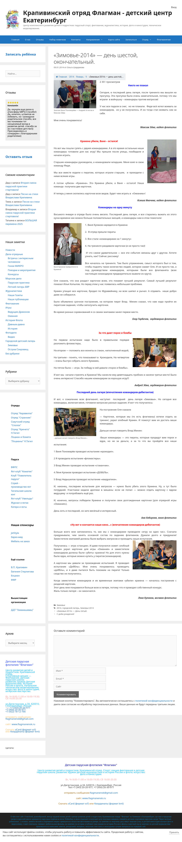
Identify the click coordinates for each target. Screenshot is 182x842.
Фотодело (11, 332)
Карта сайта (114, 39)
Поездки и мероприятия (21, 270)
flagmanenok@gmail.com (19, 718)
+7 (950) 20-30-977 (15, 709)
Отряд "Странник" (21, 417)
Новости (10, 249)
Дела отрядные (14, 254)
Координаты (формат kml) (25, 731)
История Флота (14, 320)
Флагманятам (163, 39)
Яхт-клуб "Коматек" (22, 471)
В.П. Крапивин (19, 567)
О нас (27, 39)
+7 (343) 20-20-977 (20, 707)
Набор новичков (57, 39)
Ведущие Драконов (19, 311)
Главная (15, 39)
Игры (8, 307)
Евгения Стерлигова (22, 571)
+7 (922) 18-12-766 (15, 711)
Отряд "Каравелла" (21, 413)
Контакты (76, 39)
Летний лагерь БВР (18, 286)
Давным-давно (16, 324)
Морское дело (13, 278)
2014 (59, 608)
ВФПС (14, 467)
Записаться (131, 39)
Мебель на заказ (20, 541)
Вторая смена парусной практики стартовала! (20, 186)
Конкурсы (13, 274)
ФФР (13, 579)
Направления (95, 39)
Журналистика (13, 290)
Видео (11, 336)
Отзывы (40, 39)
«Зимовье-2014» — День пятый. (72, 611)
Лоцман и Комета (21, 437)
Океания (13, 315)
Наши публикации (18, 299)
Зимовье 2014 (87, 608)
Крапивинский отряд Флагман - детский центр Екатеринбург (97, 16)
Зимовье (61, 605)
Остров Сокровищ (18, 349)
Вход (174, 7)
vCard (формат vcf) (25, 729)
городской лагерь (70, 608)
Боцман (15, 575)
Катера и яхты (19, 506)
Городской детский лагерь (20, 341)
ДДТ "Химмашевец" (22, 609)
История (12, 328)
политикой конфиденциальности (154, 700)
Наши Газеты (15, 295)
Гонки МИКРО (16, 265)
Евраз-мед (17, 537)
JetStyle (15, 532)
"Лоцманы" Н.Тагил (22, 441)
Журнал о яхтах (19, 502)
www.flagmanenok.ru (23, 724)
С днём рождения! (65, 614)
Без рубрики (12, 353)
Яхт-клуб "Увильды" (22, 498)
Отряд (148, 39)
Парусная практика (18, 282)
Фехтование (12, 303)
